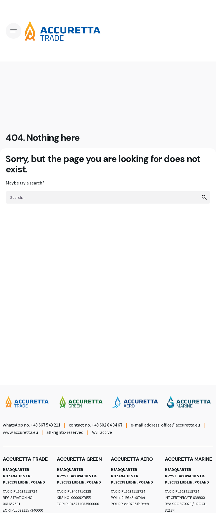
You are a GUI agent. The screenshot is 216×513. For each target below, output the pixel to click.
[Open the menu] (13, 31)
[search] (204, 197)
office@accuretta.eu (180, 425)
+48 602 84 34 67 (107, 425)
